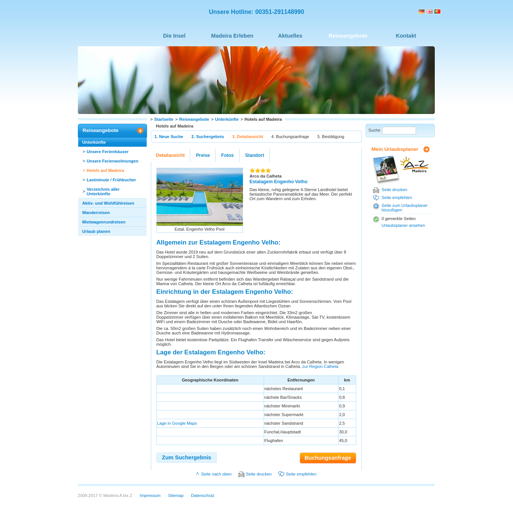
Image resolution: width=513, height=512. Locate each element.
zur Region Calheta (320, 366)
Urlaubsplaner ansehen (403, 225)
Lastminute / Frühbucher (111, 180)
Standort (254, 155)
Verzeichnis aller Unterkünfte (103, 191)
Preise (203, 155)
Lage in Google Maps (177, 423)
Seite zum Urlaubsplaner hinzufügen (405, 207)
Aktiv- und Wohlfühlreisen (108, 203)
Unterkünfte (227, 119)
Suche (375, 130)
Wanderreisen (96, 212)
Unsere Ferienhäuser (108, 151)
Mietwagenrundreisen (104, 222)
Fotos (227, 155)
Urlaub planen (96, 231)
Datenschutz (202, 495)
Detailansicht (170, 155)
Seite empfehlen (397, 197)
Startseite (163, 119)
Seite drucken (394, 189)
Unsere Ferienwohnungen (112, 161)
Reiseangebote (194, 119)
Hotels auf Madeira (105, 170)
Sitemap (176, 495)
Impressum (150, 495)
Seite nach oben (216, 474)
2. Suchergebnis (207, 136)
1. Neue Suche (169, 136)
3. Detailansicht (247, 136)
